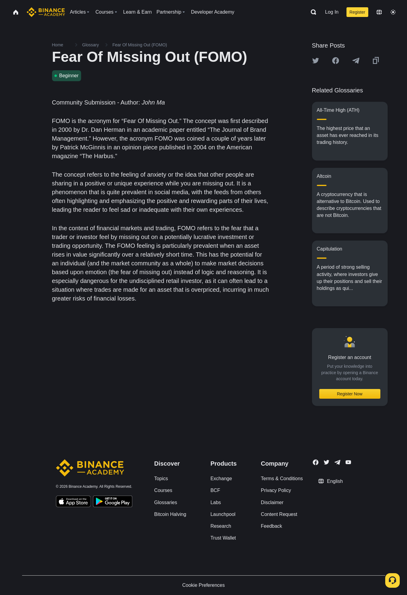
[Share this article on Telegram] (355, 60)
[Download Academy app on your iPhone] (73, 502)
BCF (215, 490)
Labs (215, 502)
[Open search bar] (311, 12)
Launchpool (222, 514)
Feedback (271, 526)
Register (357, 12)
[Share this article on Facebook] (335, 60)
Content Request (279, 514)
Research (220, 526)
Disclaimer (272, 502)
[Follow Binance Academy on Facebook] (316, 462)
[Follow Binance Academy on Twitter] (326, 462)
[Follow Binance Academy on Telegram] (337, 462)
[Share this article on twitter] (315, 60)
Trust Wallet (223, 537)
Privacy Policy (276, 490)
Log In (331, 12)
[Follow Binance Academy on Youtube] (348, 462)
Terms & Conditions (282, 478)
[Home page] (46, 12)
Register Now (349, 393)
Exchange (221, 478)
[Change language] (379, 12)
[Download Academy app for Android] (112, 502)
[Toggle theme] (393, 12)
